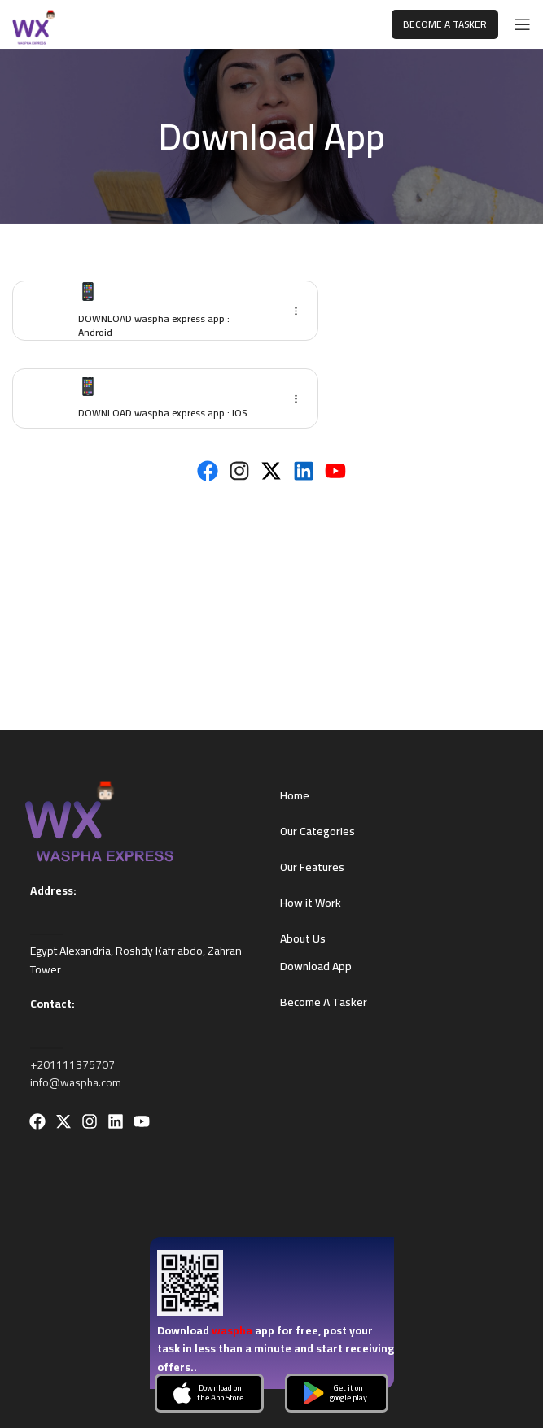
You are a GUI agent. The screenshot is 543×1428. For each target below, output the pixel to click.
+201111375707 (72, 1064)
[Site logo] (37, 23)
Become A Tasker (445, 24)
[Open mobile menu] (522, 24)
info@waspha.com (75, 1082)
